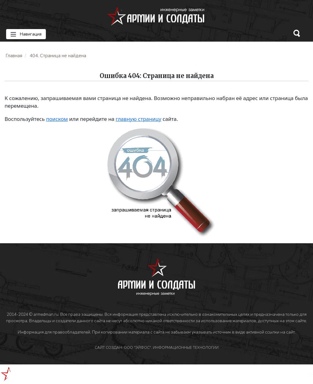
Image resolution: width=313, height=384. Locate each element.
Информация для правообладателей (54, 332)
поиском (57, 118)
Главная (14, 56)
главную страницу (138, 118)
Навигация (26, 34)
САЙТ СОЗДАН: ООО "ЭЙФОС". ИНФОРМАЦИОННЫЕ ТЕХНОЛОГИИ (157, 347)
